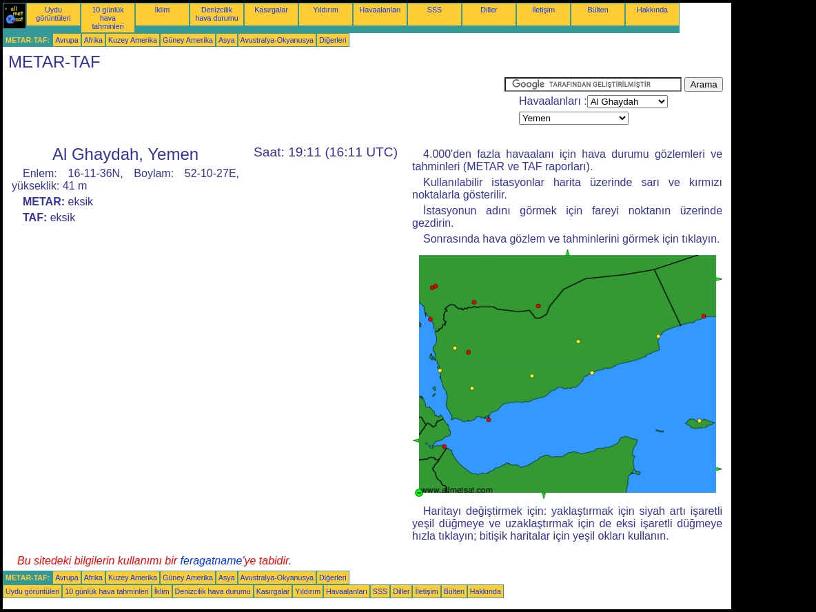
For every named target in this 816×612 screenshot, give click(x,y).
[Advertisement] (253, 108)
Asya (226, 40)
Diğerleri (333, 40)
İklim (162, 10)
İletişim (543, 10)
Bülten (597, 10)
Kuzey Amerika (132, 40)
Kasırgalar (271, 10)
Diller (488, 10)
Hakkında (652, 10)
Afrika (93, 40)
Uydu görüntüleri (53, 14)
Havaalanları (380, 10)
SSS (434, 10)
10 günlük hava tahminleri (107, 18)
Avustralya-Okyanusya (277, 40)
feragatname (212, 561)
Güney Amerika (188, 40)
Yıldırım (325, 10)
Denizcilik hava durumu (216, 14)
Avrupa (67, 40)
